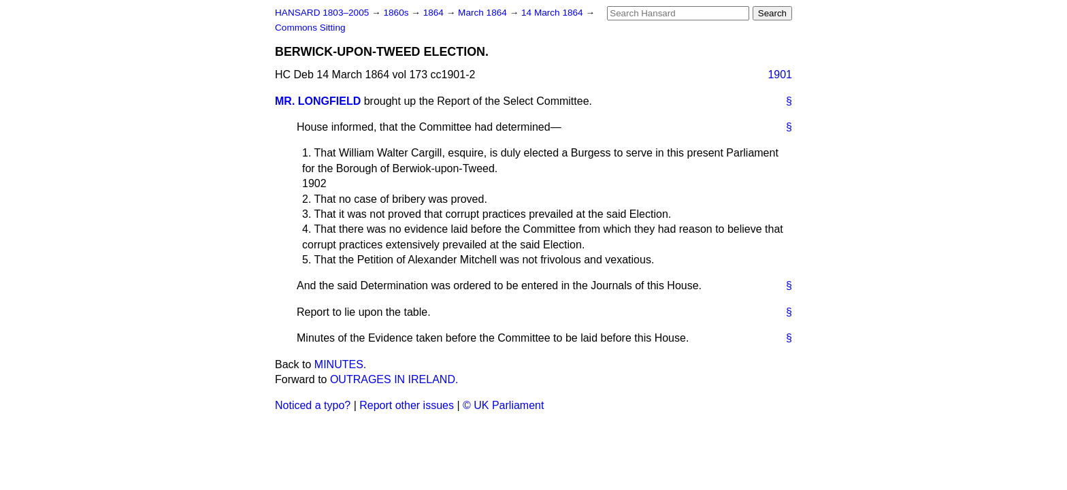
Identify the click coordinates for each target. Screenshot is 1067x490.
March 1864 (484, 12)
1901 (780, 74)
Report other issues (406, 405)
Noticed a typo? (312, 405)
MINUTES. (340, 364)
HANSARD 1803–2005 (322, 12)
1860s (397, 12)
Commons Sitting (310, 27)
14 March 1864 (553, 12)
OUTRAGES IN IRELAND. (394, 379)
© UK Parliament (503, 405)
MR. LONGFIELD (318, 101)
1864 (434, 12)
